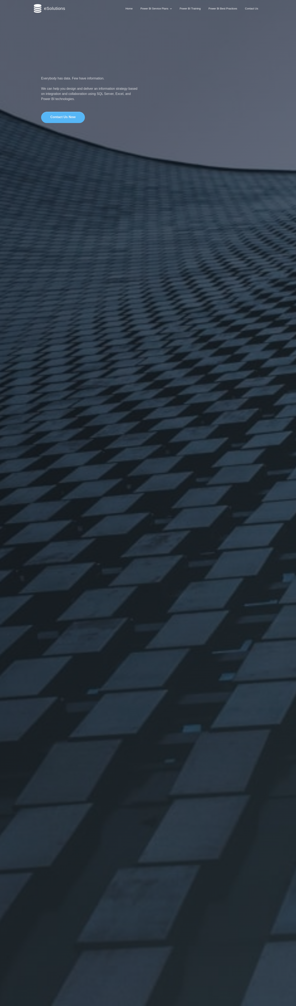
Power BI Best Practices (222, 8)
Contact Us (251, 8)
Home (129, 8)
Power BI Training (190, 8)
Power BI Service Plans (156, 8)
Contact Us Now (63, 117)
